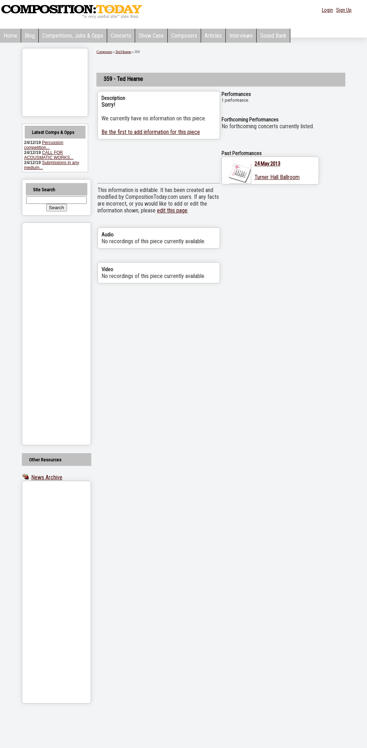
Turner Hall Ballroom (277, 177)
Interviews (241, 35)
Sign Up (344, 10)
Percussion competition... (43, 145)
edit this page (172, 210)
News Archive (46, 477)
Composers (184, 35)
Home (10, 35)
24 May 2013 (267, 163)
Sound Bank (273, 35)
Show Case (151, 35)
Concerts (121, 35)
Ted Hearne (123, 51)
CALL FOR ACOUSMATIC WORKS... (48, 155)
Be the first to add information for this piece (150, 132)
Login (327, 10)
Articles (213, 35)
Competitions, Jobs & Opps (72, 35)
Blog (30, 35)
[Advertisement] (47, 333)
